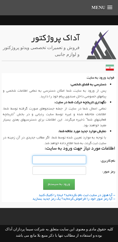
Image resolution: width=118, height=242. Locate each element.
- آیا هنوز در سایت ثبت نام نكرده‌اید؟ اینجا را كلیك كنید (77, 195)
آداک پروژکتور (55, 38)
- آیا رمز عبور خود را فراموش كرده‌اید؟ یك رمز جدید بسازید (73, 199)
